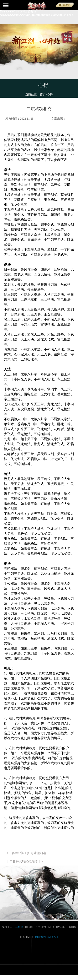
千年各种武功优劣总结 (21, 861)
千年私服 (18, 927)
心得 (50, 94)
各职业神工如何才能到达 (29, 853)
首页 (43, 94)
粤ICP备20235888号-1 (46, 937)
